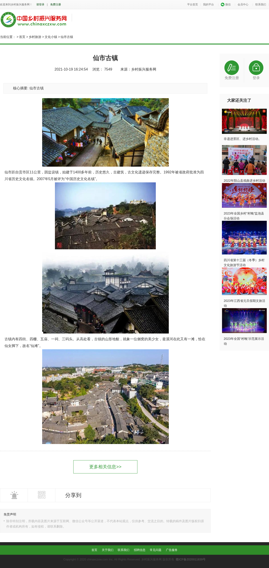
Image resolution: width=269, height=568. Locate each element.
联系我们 (260, 4)
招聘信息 (139, 550)
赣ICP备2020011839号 (191, 559)
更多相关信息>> (105, 466)
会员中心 (243, 4)
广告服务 (172, 550)
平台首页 (192, 4)
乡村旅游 (35, 37)
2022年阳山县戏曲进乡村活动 (244, 180)
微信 (225, 4)
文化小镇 (51, 37)
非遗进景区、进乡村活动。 (242, 139)
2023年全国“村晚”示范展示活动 (244, 341)
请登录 (40, 4)
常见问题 (155, 550)
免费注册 (55, 4)
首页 (22, 37)
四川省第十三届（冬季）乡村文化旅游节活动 (244, 262)
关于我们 (107, 550)
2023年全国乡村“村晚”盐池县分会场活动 (244, 216)
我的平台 (208, 4)
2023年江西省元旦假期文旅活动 (244, 303)
